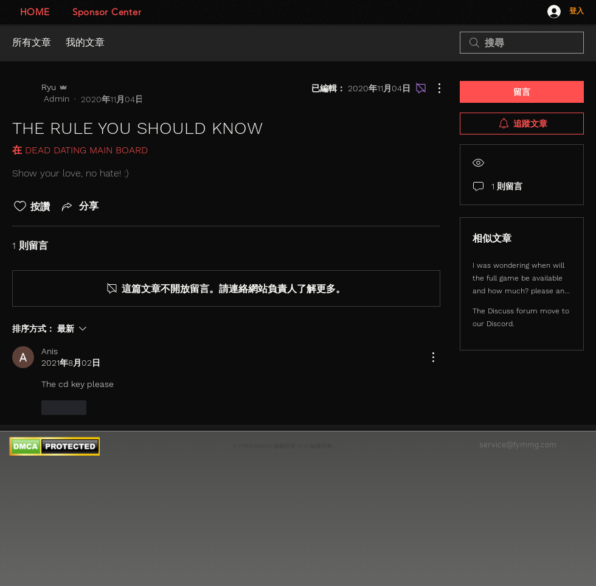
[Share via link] (79, 206)
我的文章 (85, 42)
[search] (522, 43)
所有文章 (31, 42)
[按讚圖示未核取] (20, 206)
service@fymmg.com (517, 445)
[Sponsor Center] (106, 11)
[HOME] (35, 11)
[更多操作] (433, 88)
